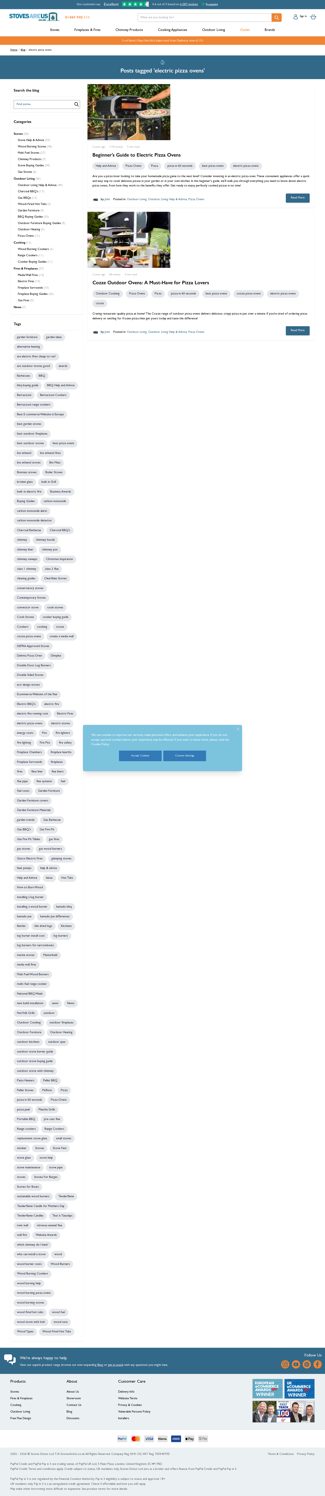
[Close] (237, 729)
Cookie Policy (100, 744)
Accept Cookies (140, 756)
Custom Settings (184, 756)
